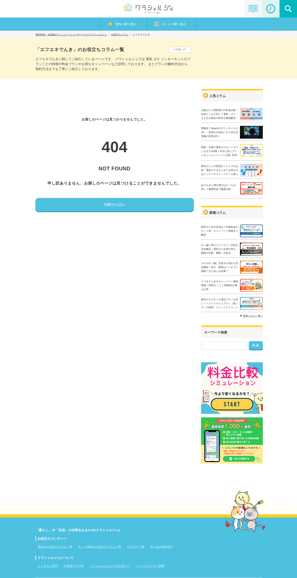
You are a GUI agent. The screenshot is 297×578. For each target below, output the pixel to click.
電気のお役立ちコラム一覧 (55, 546)
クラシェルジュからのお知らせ (110, 565)
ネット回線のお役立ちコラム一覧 (99, 546)
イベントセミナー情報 (150, 565)
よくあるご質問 (48, 565)
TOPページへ (114, 204)
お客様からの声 (74, 565)
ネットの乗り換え (174, 24)
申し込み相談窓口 (161, 546)
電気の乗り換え (126, 24)
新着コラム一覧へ (253, 315)
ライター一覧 (135, 546)
